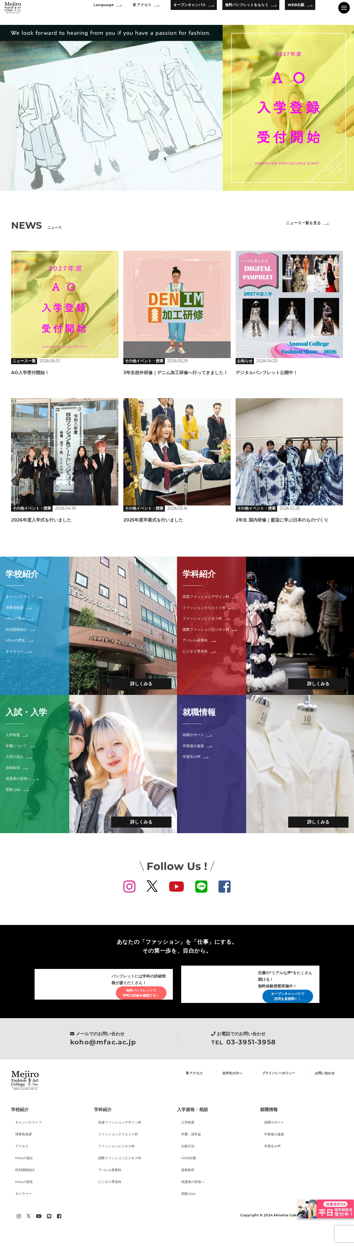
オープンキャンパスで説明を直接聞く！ (283, 998)
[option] (177, 108)
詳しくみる (135, 682)
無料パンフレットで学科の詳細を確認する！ (136, 993)
